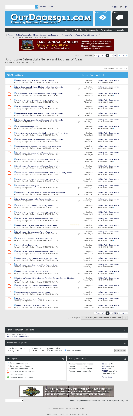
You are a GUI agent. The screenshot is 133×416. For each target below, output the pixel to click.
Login (125, 7)
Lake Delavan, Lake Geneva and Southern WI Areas (36, 285)
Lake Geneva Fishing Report (27, 126)
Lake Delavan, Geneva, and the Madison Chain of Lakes (38, 153)
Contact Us (74, 400)
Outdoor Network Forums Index (92, 400)
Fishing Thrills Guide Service (32, 82)
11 (115, 55)
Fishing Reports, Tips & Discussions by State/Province (37, 35)
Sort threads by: (35, 348)
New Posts (69, 30)
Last (124, 55)
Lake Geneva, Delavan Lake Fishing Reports (33, 199)
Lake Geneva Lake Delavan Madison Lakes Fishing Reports (39, 87)
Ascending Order (55, 350)
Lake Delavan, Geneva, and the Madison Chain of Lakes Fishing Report (44, 172)
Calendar (83, 30)
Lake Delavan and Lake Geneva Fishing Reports (35, 80)
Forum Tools (108, 68)
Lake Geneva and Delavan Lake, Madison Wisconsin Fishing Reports (43, 133)
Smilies (105, 366)
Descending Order (73, 350)
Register (115, 7)
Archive (110, 400)
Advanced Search (46, 7)
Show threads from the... (16, 348)
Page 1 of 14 (101, 55)
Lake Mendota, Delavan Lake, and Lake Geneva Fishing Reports (41, 192)
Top (125, 318)
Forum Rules (107, 377)
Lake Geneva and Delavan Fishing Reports (33, 107)
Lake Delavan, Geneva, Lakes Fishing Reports (34, 232)
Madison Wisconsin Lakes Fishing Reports (32, 305)
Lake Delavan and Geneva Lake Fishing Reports (35, 205)
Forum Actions (106, 30)
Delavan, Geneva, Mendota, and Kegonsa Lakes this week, (39, 120)
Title (9, 75)
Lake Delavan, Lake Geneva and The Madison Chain (36, 258)
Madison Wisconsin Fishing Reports (30, 299)
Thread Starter (18, 75)
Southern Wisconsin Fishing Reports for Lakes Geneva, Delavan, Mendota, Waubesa (44, 279)
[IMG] (104, 368)
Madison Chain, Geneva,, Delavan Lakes (32, 271)
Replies (85, 75)
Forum (10, 35)
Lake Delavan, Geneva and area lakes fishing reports (37, 225)
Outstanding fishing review (26, 245)
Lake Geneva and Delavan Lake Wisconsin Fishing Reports (39, 146)
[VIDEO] (105, 371)
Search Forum (121, 68)
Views (92, 75)
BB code (105, 364)
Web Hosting (119, 400)
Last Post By (101, 75)
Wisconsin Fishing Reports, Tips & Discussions (80, 35)
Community (93, 30)
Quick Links (119, 30)
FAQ (76, 30)
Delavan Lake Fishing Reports (27, 186)
